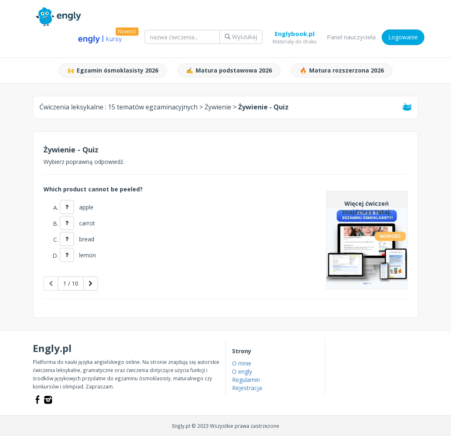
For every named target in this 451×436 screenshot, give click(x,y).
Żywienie (218, 106)
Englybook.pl (295, 35)
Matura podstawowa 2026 (229, 70)
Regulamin (246, 380)
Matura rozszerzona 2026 (342, 70)
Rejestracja (247, 388)
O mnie (241, 363)
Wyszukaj (241, 37)
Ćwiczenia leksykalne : (118, 106)
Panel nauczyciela (351, 37)
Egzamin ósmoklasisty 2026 (112, 70)
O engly (242, 371)
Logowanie (403, 37)
